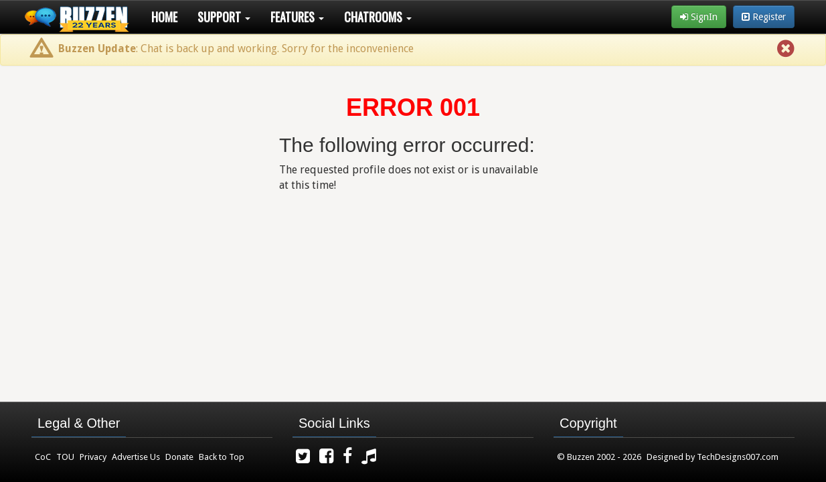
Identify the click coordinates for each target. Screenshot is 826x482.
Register (764, 16)
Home (164, 16)
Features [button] (297, 16)
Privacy (93, 457)
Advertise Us (136, 457)
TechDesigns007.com (737, 457)
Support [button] (223, 16)
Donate (179, 457)
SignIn (699, 16)
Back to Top (221, 457)
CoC (43, 457)
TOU (65, 457)
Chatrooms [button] (378, 16)
